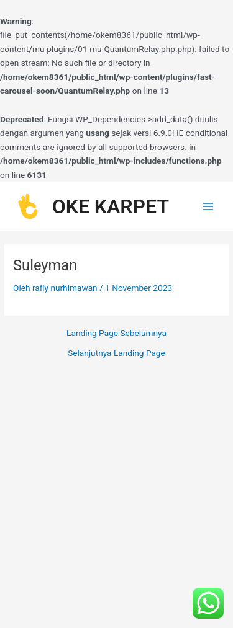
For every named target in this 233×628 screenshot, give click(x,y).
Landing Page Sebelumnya (116, 333)
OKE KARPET (110, 206)
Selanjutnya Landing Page (116, 353)
